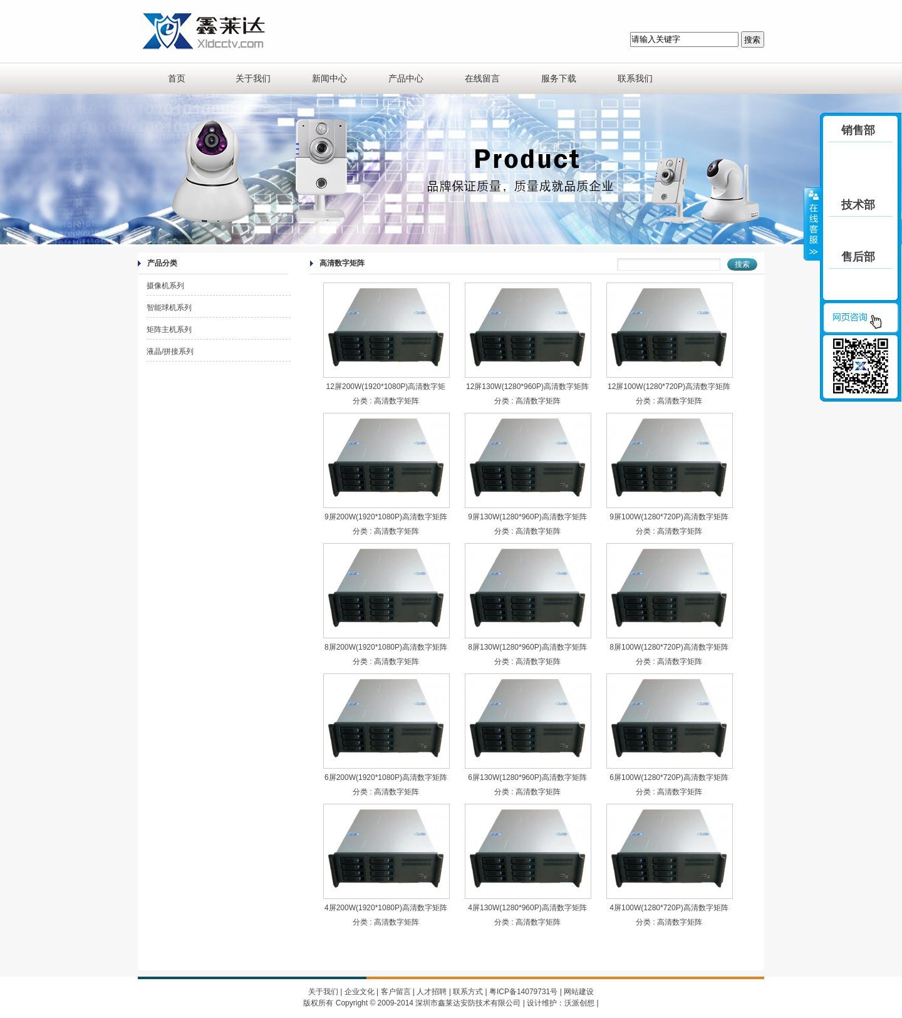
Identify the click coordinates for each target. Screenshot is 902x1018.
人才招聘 (432, 991)
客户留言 (396, 991)
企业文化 (360, 991)
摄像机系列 (165, 285)
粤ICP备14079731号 (523, 991)
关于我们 (253, 78)
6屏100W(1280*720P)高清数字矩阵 (668, 777)
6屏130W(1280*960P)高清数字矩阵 (527, 777)
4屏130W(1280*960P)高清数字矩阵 (527, 907)
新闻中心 (329, 78)
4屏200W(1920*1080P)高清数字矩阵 (385, 907)
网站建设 (579, 991)
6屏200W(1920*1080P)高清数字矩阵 (385, 777)
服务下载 (558, 78)
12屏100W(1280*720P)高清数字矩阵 (669, 386)
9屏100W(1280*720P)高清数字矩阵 (668, 516)
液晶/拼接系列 (170, 351)
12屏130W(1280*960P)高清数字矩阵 (527, 386)
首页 (176, 78)
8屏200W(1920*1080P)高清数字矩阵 (385, 647)
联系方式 (468, 991)
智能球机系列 (169, 307)
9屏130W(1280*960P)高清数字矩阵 (527, 516)
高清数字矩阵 (396, 401)
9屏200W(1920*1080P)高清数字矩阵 (385, 516)
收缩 (812, 224)
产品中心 (405, 78)
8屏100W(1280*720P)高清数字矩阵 (668, 647)
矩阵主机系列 (169, 329)
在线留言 (482, 78)
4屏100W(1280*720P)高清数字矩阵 (668, 907)
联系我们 (635, 78)
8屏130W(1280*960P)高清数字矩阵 (527, 647)
